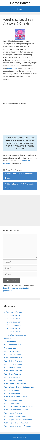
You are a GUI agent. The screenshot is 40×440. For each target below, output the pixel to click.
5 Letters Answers (14, 322)
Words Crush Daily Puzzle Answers (18, 407)
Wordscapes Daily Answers (15, 416)
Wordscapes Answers (13, 413)
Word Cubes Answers (13, 361)
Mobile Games (10, 338)
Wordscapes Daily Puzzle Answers (18, 420)
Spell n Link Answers (12, 345)
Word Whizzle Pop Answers (15, 384)
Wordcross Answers (12, 403)
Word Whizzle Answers (13, 380)
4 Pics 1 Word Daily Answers (15, 335)
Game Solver (20, 3)
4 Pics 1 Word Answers (13, 312)
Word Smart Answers (12, 367)
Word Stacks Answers (13, 371)
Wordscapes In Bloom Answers (16, 423)
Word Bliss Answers (14, 170)
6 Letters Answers (14, 325)
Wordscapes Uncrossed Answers (17, 426)
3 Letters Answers (14, 315)
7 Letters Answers (14, 328)
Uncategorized (10, 348)
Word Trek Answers (12, 377)
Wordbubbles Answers (13, 400)
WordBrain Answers (12, 394)
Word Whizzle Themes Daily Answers (19, 387)
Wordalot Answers (11, 390)
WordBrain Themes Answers (15, 397)
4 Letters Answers (14, 319)
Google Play (12, 68)
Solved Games (10, 341)
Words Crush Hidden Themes (16, 410)
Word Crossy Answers (13, 358)
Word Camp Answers (12, 354)
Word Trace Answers (12, 374)
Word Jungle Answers (13, 364)
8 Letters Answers (14, 332)
